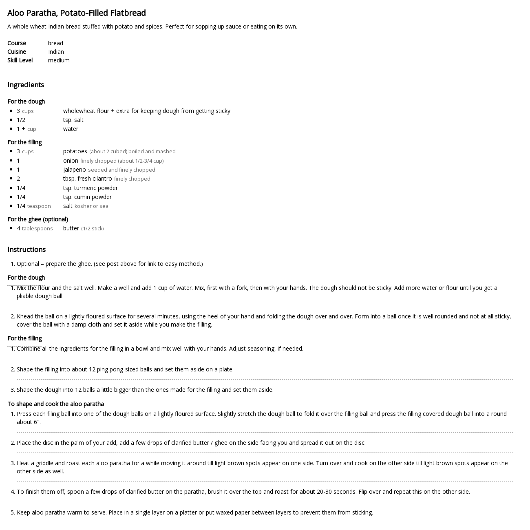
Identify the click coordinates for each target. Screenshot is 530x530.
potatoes (75, 151)
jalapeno (74, 169)
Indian (56, 51)
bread (55, 43)
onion (70, 160)
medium (59, 60)
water (70, 128)
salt (68, 206)
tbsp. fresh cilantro (87, 178)
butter (71, 228)
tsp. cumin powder (87, 197)
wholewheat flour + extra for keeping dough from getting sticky (146, 111)
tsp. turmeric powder (90, 188)
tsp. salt (73, 120)
